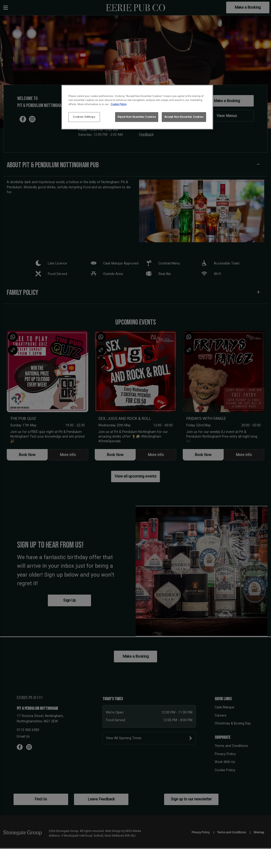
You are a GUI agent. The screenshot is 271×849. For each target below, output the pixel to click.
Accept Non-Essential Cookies (184, 116)
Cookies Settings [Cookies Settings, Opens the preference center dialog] (84, 116)
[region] (137, 107)
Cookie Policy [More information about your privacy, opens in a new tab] (119, 104)
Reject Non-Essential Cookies (137, 116)
